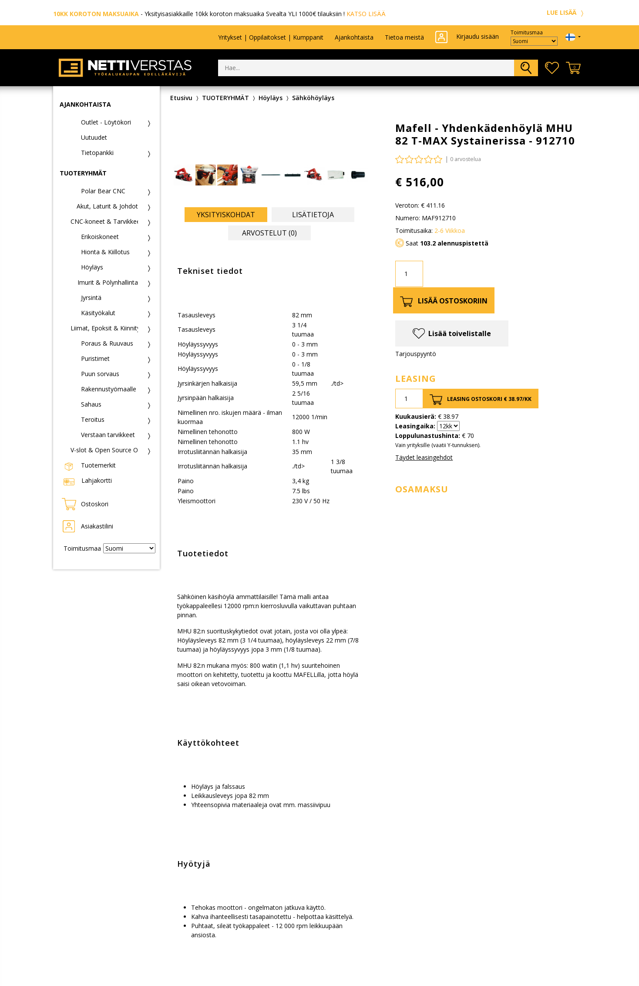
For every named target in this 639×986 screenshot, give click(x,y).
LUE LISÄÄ (566, 12)
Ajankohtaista (354, 37)
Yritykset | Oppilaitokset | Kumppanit (270, 37)
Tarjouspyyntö (415, 354)
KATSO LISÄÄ (366, 14)
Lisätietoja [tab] (313, 214)
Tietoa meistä (404, 37)
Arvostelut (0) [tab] (269, 233)
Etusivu (181, 98)
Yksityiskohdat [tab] (226, 214)
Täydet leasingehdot (424, 457)
